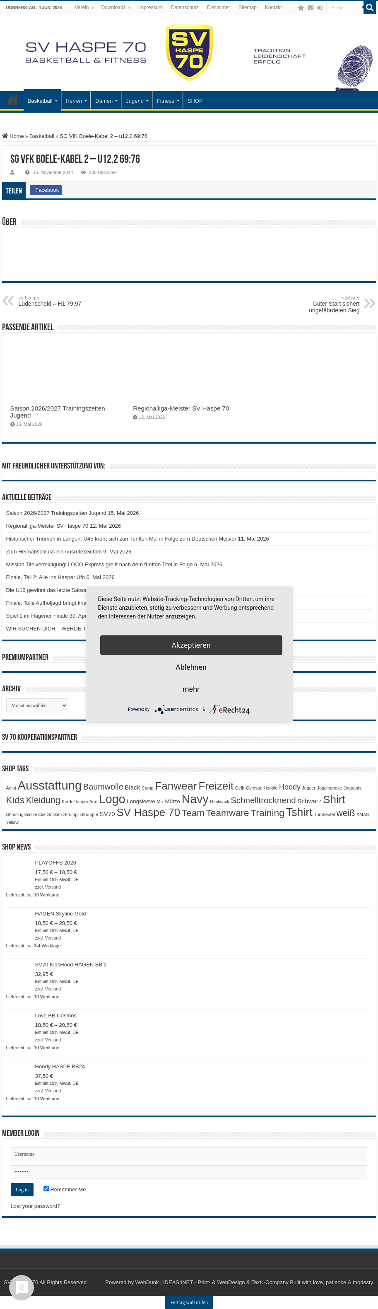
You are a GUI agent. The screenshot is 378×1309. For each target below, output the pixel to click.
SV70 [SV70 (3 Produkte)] (107, 813)
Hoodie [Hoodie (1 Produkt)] (271, 787)
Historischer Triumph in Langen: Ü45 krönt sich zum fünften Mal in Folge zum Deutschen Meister (121, 539)
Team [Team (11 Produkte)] (193, 813)
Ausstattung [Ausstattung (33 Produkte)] (49, 785)
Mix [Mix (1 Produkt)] (160, 801)
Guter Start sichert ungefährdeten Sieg (316, 304)
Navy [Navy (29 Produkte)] (195, 799)
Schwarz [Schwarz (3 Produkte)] (309, 800)
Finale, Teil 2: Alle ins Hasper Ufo (45, 577)
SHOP (195, 101)
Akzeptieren (191, 645)
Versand (53, 887)
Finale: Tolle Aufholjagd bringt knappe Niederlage (64, 603)
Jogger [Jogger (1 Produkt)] (309, 787)
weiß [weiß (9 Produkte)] (345, 813)
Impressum (150, 7)
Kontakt (273, 7)
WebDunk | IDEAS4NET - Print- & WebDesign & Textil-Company (212, 1282)
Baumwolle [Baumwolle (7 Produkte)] (103, 786)
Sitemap (247, 7)
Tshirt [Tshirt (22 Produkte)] (299, 812)
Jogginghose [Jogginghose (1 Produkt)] (329, 787)
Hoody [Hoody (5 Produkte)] (290, 787)
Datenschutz (185, 7)
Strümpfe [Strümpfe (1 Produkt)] (89, 814)
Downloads (113, 7)
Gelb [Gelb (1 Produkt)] (240, 787)
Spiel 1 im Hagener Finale (37, 616)
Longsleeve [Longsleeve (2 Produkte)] (141, 801)
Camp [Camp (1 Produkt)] (147, 787)
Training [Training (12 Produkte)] (267, 812)
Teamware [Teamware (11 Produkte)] (227, 813)
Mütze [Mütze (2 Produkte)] (172, 801)
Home (13, 136)
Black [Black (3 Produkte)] (132, 787)
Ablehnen (191, 667)
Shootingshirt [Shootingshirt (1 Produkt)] (19, 814)
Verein (82, 7)
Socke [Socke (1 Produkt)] (39, 814)
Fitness (165, 101)
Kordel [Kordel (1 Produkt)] (68, 801)
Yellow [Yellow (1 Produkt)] (12, 822)
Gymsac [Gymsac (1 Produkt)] (254, 787)
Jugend (135, 101)
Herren (74, 101)
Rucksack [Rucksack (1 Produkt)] (219, 801)
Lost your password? (35, 1206)
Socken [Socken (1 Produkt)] (54, 814)
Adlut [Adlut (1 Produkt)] (11, 787)
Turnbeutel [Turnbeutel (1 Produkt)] (324, 814)
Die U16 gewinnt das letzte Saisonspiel (52, 590)
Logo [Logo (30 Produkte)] (112, 799)
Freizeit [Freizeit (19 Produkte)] (216, 786)
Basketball (40, 101)
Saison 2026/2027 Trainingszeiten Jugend (56, 513)
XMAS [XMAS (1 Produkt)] (362, 814)
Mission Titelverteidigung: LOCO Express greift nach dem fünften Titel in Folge (99, 564)
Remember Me (64, 1189)
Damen (104, 101)
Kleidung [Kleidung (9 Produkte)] (43, 800)
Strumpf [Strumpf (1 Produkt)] (71, 814)
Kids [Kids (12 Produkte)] (15, 800)
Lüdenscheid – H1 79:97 (61, 301)
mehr (191, 689)
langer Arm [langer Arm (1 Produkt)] (87, 801)
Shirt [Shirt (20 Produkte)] (334, 799)
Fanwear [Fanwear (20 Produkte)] (176, 786)
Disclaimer (218, 7)
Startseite (13, 100)
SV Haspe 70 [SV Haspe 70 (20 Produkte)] (148, 812)
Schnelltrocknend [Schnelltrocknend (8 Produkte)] (263, 800)
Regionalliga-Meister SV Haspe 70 (181, 408)
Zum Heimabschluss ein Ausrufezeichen (54, 551)
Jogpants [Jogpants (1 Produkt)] (352, 787)
